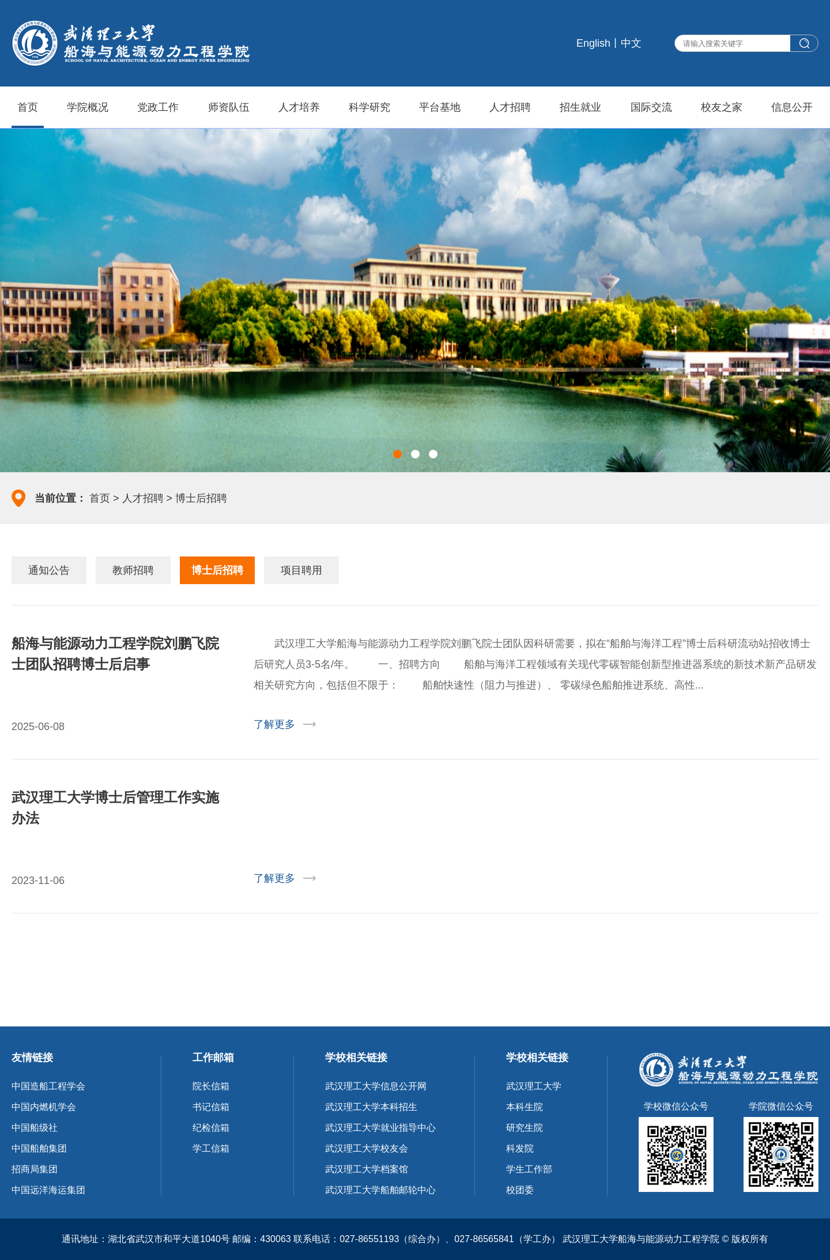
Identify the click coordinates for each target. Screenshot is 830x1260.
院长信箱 (211, 1086)
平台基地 (440, 107)
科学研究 (369, 107)
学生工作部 (529, 1169)
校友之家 (721, 107)
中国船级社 (35, 1128)
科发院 (520, 1148)
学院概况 (87, 107)
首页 (27, 107)
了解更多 (274, 724)
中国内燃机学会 (44, 1107)
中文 (631, 43)
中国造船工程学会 (48, 1086)
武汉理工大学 (533, 1086)
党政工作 (158, 107)
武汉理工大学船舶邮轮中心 (380, 1190)
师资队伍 (229, 107)
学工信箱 (211, 1148)
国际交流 (651, 107)
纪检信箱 (211, 1128)
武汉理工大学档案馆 (366, 1169)
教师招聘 (133, 570)
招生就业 (580, 107)
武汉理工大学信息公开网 (376, 1086)
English (593, 43)
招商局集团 (35, 1169)
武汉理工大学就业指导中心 (380, 1128)
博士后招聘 (201, 498)
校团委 (520, 1190)
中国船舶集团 (39, 1148)
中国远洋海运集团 (48, 1190)
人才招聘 (510, 107)
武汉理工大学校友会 (366, 1148)
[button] (397, 454)
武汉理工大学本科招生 (371, 1107)
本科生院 (524, 1107)
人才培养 (299, 107)
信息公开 (792, 107)
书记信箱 (211, 1107)
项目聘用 (301, 570)
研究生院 (524, 1128)
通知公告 (49, 570)
